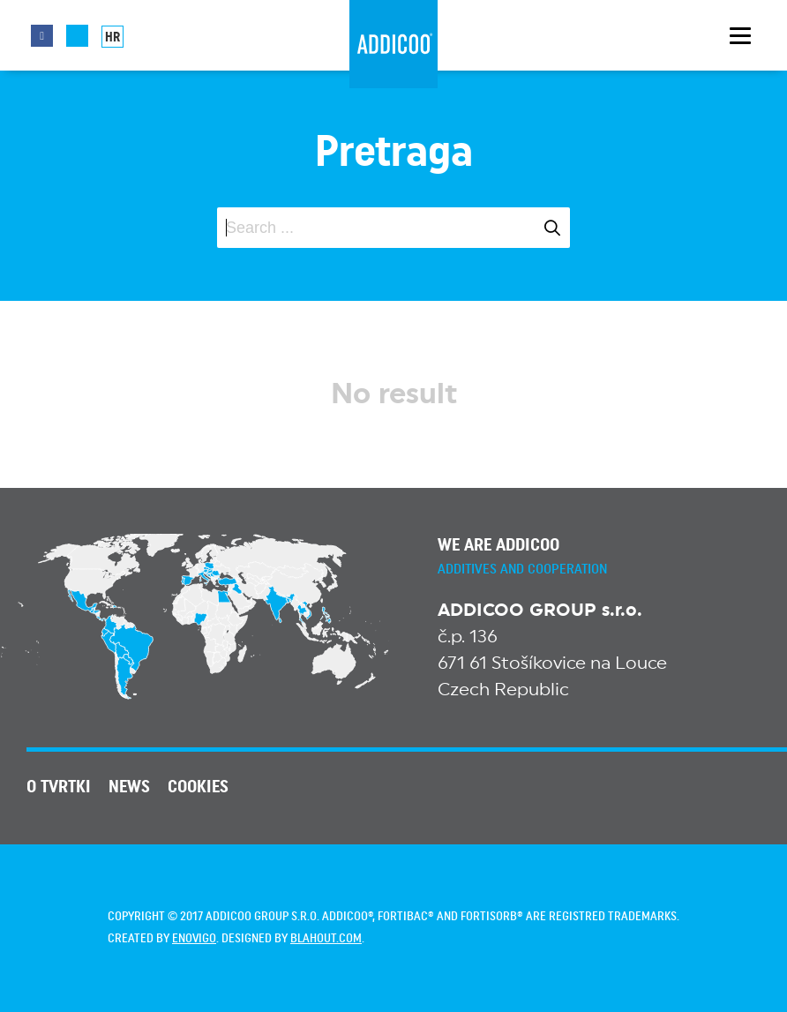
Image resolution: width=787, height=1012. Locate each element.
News (129, 787)
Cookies (198, 787)
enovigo (194, 939)
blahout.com (326, 939)
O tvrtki (58, 787)
